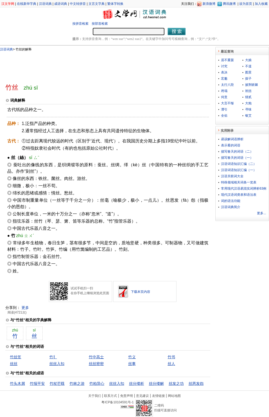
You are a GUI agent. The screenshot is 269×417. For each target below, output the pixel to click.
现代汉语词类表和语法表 (238, 195)
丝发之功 (176, 383)
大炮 (248, 103)
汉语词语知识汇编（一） (238, 170)
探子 (248, 78)
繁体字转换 (115, 4)
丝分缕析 (136, 383)
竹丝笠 (15, 357)
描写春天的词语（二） (237, 151)
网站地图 (174, 396)
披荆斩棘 (251, 85)
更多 (25, 307)
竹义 (132, 357)
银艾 (248, 115)
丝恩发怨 (196, 383)
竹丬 (53, 357)
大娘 (248, 60)
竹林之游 (76, 383)
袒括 (248, 91)
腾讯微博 (229, 4)
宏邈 (224, 78)
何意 (224, 97)
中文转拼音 (78, 4)
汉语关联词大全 (232, 176)
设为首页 (245, 4)
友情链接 (158, 396)
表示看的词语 (230, 145)
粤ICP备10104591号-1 (117, 402)
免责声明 (126, 396)
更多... (261, 213)
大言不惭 (227, 103)
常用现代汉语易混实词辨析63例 (243, 188)
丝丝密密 (96, 363)
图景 (248, 72)
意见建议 (142, 396)
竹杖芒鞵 (57, 383)
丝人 (171, 363)
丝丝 (13, 363)
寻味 (248, 109)
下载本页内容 (140, 292)
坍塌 (224, 91)
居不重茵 (227, 60)
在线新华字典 (26, 4)
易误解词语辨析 (232, 139)
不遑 (248, 66)
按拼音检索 (80, 23)
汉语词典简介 (230, 207)
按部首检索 (100, 23)
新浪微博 (208, 4)
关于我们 (94, 396)
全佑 (224, 115)
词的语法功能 (230, 201)
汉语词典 (45, 4)
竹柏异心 (96, 383)
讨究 (224, 66)
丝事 (132, 363)
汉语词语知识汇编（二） (238, 164)
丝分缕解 (156, 383)
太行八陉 (227, 85)
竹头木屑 (17, 383)
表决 (224, 72)
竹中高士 (96, 357)
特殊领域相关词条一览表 (238, 182)
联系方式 (110, 396)
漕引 (224, 109)
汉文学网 (7, 4)
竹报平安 (37, 383)
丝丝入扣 (56, 363)
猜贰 (248, 97)
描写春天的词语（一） (237, 158)
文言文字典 (97, 4)
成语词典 (60, 4)
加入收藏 (261, 4)
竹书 (171, 357)
